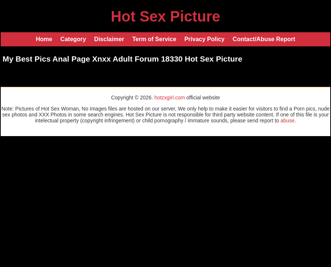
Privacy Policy (204, 39)
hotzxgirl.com (169, 97)
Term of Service (154, 39)
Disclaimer (109, 39)
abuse (287, 120)
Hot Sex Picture (165, 16)
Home (44, 39)
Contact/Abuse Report (264, 39)
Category (73, 39)
